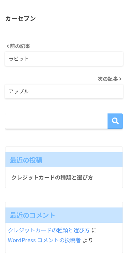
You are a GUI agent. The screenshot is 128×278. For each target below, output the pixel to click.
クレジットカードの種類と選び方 (52, 177)
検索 (115, 121)
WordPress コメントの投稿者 (44, 240)
